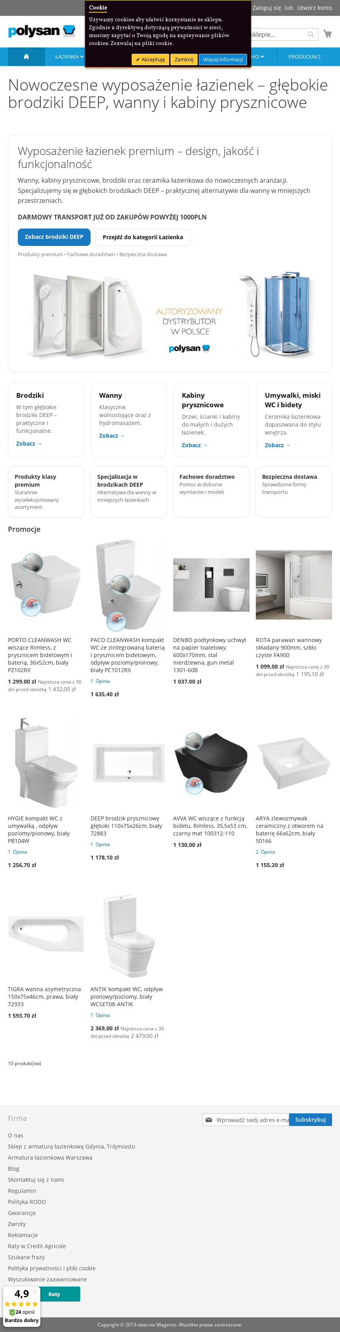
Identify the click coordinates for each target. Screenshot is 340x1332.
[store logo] (41, 31)
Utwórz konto (314, 7)
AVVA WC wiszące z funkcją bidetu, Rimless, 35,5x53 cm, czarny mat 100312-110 (210, 825)
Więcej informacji (223, 59)
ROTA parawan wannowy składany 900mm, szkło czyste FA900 (289, 647)
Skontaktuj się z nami (36, 1179)
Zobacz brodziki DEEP (54, 236)
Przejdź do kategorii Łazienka (143, 237)
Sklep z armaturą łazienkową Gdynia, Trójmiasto (71, 1146)
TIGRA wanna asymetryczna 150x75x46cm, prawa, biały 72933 (44, 996)
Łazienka (67, 56)
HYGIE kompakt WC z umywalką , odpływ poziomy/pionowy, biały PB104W (39, 829)
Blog (13, 1168)
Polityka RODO (27, 1201)
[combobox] (268, 34)
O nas (15, 1135)
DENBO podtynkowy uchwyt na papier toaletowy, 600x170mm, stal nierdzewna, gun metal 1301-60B (209, 655)
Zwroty (17, 1224)
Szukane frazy (26, 1257)
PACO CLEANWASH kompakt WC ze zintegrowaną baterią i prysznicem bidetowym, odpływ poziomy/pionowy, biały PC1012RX (128, 655)
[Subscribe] (310, 1119)
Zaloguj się (267, 7)
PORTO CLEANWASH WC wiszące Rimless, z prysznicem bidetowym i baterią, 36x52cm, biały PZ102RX (40, 655)
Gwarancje (22, 1213)
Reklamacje (23, 1235)
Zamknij (184, 59)
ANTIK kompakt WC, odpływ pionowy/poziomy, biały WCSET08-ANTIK (127, 996)
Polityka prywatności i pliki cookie (52, 1268)
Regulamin (22, 1190)
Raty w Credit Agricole (37, 1246)
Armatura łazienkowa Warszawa (50, 1157)
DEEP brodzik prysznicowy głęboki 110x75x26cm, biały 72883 (126, 825)
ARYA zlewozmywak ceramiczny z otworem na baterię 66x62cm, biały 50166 (289, 829)
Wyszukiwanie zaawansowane (47, 1279)
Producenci (305, 56)
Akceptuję (152, 59)
